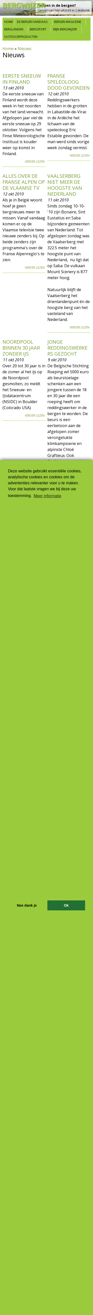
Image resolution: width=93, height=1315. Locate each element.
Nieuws (24, 48)
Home (8, 22)
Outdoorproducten (20, 37)
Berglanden (13, 29)
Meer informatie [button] (47, 496)
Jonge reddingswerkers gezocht (67, 347)
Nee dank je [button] (27, 905)
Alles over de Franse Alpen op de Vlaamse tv (23, 182)
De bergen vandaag (32, 22)
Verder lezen (35, 161)
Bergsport (38, 29)
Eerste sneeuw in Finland (21, 78)
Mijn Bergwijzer (65, 29)
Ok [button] (66, 905)
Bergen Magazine (67, 22)
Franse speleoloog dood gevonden (68, 81)
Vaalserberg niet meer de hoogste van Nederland (64, 185)
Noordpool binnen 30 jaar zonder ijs (21, 347)
